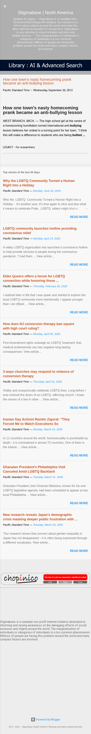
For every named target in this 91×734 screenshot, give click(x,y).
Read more (79, 216)
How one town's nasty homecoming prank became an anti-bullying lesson (42, 110)
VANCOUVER (45, 603)
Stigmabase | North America (45, 12)
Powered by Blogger (45, 719)
